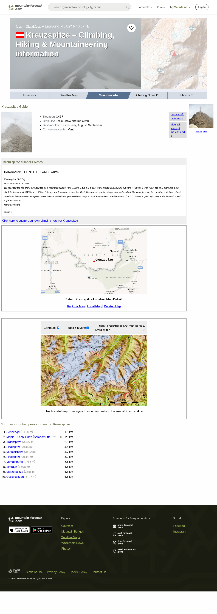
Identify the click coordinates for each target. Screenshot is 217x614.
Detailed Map (112, 306)
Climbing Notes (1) (147, 95)
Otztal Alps (33, 26)
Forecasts (145, 7)
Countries (67, 526)
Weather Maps (70, 537)
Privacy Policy (56, 572)
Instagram (179, 531)
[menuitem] (29, 95)
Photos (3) (187, 95)
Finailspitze (13, 447)
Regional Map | (76, 306)
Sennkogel (13, 432)
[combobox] (89, 7)
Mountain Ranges (72, 531)
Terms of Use (34, 572)
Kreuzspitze (201, 131)
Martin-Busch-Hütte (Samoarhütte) (29, 437)
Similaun (11, 467)
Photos (161, 7)
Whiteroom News (72, 543)
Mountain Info (108, 95)
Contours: (50, 328)
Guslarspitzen (15, 477)
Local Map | (95, 306)
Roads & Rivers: (76, 328)
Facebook (179, 526)
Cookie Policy (78, 572)
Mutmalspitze (14, 452)
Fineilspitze (13, 457)
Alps (19, 26)
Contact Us (99, 572)
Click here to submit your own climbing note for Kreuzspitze (40, 220)
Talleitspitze (13, 442)
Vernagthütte (14, 462)
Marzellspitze (14, 472)
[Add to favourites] (131, 28)
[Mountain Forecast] (25, 7)
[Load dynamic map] (174, 55)
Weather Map (69, 95)
